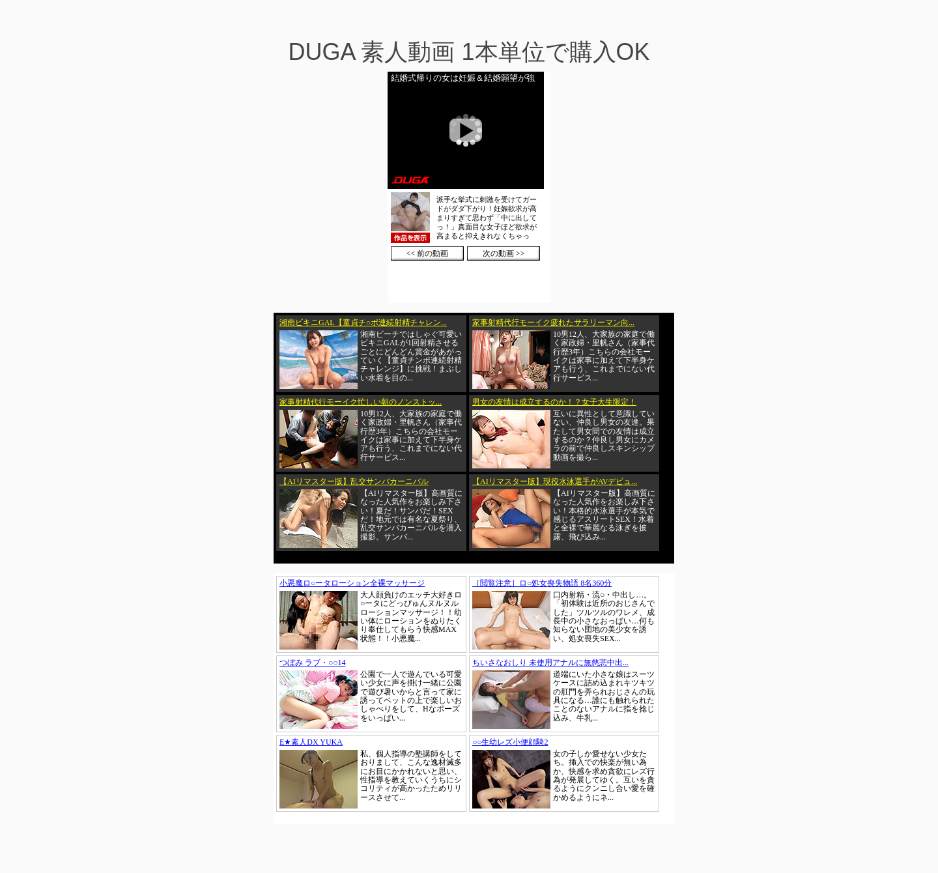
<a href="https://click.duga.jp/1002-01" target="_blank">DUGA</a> (469, 187)
